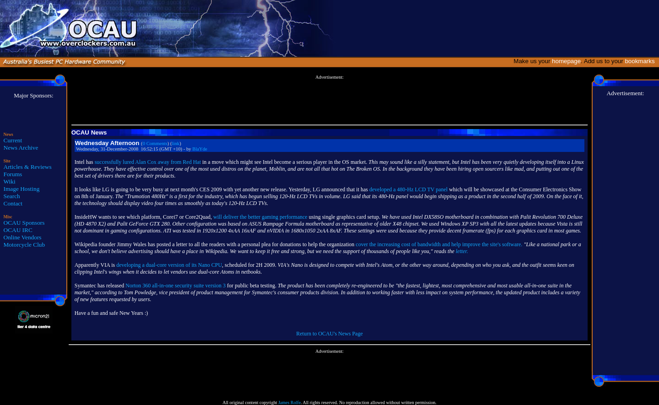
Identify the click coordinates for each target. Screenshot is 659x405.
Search (12, 196)
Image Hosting (22, 188)
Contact (13, 203)
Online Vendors (23, 237)
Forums (13, 174)
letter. (462, 251)
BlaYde (199, 148)
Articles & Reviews (28, 166)
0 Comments (155, 143)
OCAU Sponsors (24, 222)
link (176, 143)
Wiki (10, 181)
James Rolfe (289, 402)
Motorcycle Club (24, 244)
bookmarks (641, 61)
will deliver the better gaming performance (260, 217)
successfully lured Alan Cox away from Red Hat (148, 162)
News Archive (21, 147)
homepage (566, 61)
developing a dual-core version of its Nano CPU (169, 265)
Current (13, 140)
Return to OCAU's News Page (329, 333)
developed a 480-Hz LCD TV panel (408, 189)
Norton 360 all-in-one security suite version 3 (175, 285)
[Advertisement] (329, 100)
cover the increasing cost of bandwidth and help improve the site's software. (439, 244)
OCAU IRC (18, 230)
